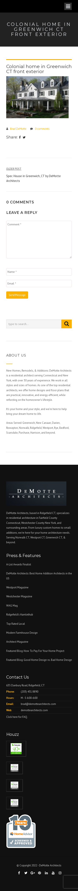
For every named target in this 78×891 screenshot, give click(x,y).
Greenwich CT (54, 537)
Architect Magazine (17, 642)
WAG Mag (12, 605)
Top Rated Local (15, 624)
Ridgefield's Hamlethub (19, 614)
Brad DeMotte (18, 129)
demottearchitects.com (34, 710)
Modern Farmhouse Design (22, 633)
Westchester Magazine (19, 596)
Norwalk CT (22, 537)
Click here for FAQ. (17, 717)
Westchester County (33, 523)
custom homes (51, 527)
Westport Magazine (17, 587)
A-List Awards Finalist (18, 564)
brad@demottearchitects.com (38, 704)
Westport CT (37, 537)
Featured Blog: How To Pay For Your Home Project (35, 651)
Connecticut (13, 523)
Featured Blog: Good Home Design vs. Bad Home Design (39, 660)
